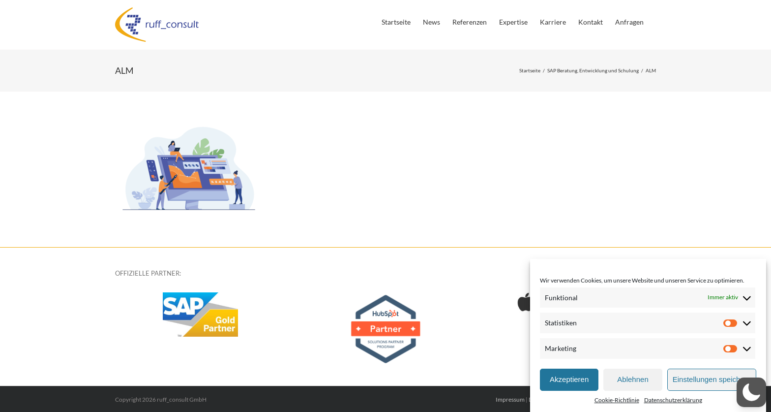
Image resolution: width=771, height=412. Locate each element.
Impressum (510, 399)
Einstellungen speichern (712, 379)
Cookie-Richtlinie (616, 400)
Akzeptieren (569, 379)
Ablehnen (632, 379)
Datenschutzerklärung (673, 400)
